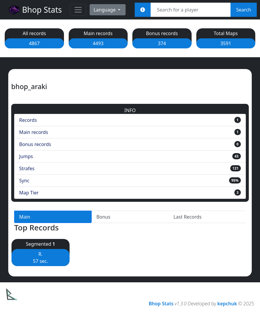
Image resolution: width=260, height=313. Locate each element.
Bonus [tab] (103, 217)
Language (105, 9)
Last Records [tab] (187, 217)
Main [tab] (24, 217)
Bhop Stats (35, 10)
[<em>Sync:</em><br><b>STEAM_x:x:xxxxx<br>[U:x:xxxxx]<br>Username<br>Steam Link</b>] (143, 10)
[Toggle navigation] (78, 10)
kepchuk (227, 303)
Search (243, 9)
